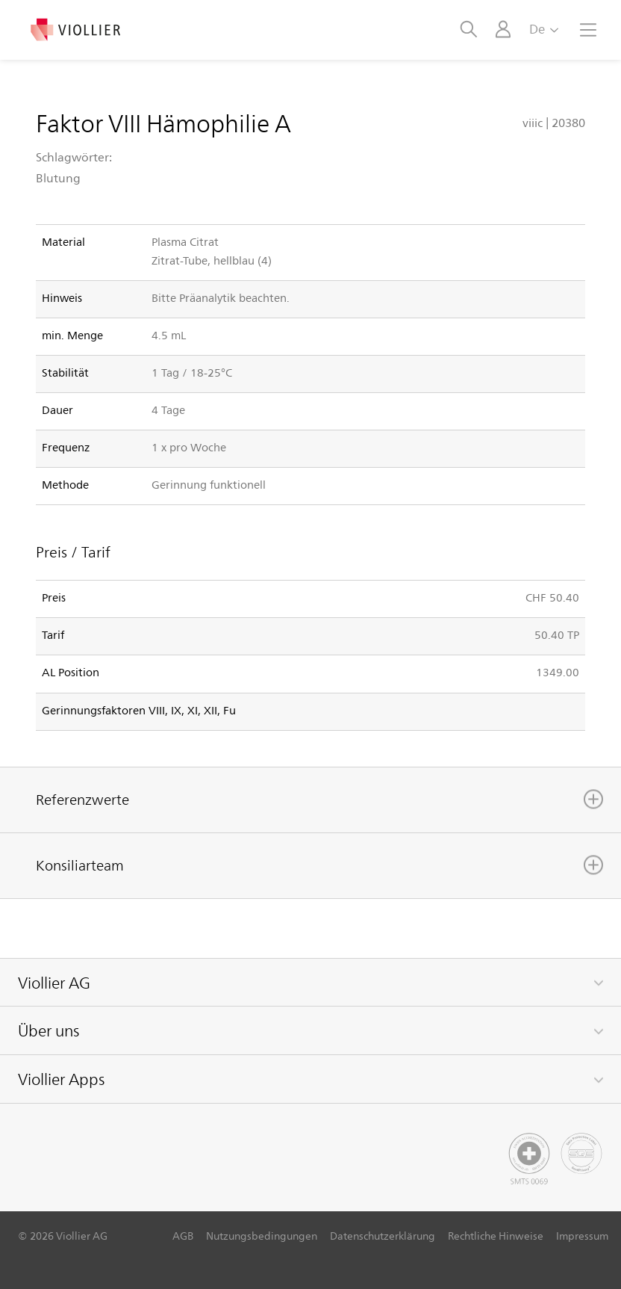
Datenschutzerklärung (382, 1235)
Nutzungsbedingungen (261, 1235)
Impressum (582, 1235)
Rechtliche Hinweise (495, 1235)
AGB (182, 1235)
